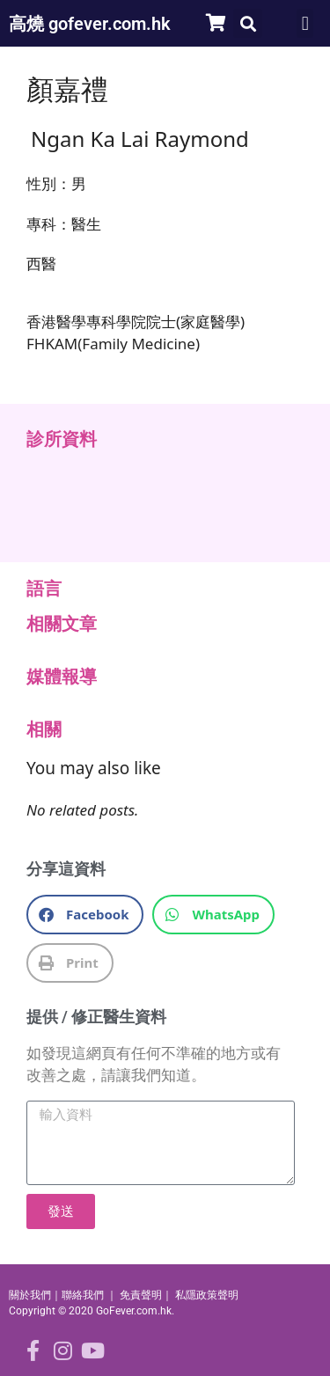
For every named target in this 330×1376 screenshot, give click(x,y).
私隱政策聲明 (206, 1295)
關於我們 (30, 1295)
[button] (247, 23)
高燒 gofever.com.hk (90, 23)
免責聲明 (141, 1295)
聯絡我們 (83, 1295)
